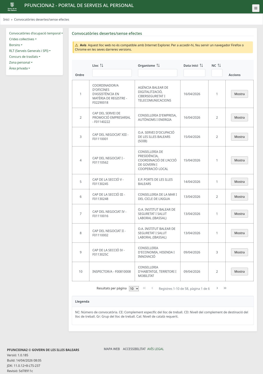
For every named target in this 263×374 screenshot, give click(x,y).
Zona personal (19, 62)
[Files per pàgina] (134, 288)
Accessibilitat (134, 349)
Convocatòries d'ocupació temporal (35, 33)
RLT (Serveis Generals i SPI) (28, 51)
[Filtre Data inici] (194, 73)
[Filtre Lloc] (112, 73)
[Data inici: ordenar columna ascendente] (194, 70)
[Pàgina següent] (217, 288)
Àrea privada (18, 68)
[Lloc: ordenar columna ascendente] (112, 70)
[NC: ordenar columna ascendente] (217, 70)
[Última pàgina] (225, 288)
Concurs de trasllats (23, 56)
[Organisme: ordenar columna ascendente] (157, 70)
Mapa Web (112, 349)
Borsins (14, 45)
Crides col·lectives (21, 39)
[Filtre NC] (217, 73)
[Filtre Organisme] (157, 73)
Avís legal (155, 349)
